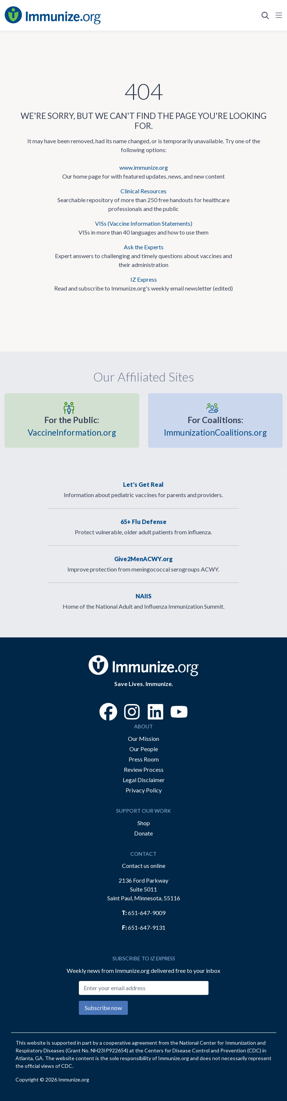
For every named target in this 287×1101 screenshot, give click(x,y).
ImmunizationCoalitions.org (215, 425)
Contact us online (143, 865)
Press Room (144, 759)
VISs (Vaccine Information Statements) (143, 223)
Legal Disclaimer (144, 779)
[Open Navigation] (277, 15)
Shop (143, 822)
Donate (143, 833)
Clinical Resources (143, 190)
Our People (143, 748)
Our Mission (143, 738)
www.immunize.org (143, 167)
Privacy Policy (144, 790)
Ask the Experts (144, 246)
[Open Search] (265, 15)
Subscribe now (103, 1007)
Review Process (144, 769)
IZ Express (143, 279)
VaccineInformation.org (72, 425)
